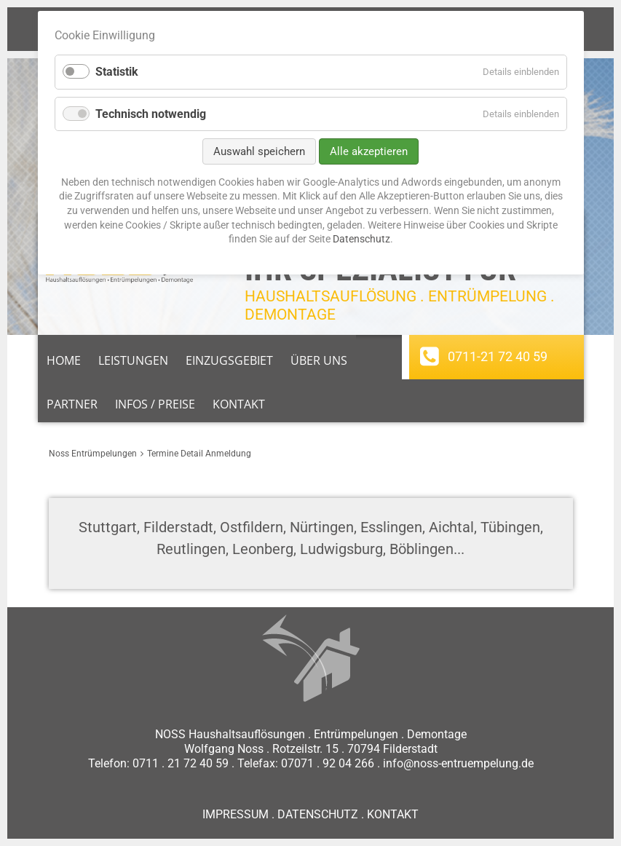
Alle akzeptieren (369, 151)
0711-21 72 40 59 (497, 356)
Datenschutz (361, 239)
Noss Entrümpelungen (93, 453)
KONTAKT (393, 814)
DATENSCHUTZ (317, 814)
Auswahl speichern (259, 151)
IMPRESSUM (235, 814)
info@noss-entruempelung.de (458, 763)
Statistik (116, 72)
